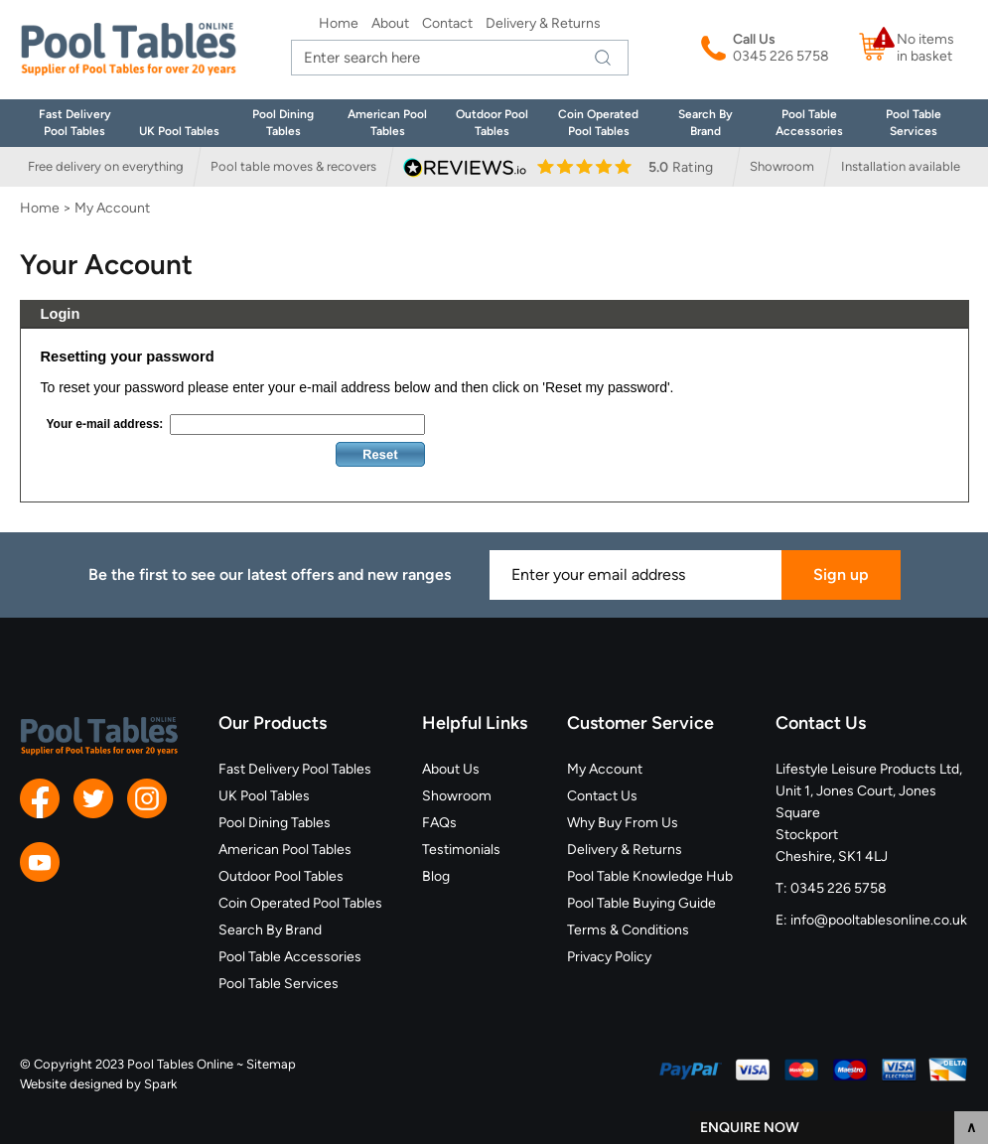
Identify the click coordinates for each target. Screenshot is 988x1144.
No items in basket (925, 48)
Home (338, 23)
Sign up (841, 574)
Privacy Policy (609, 956)
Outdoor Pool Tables (281, 876)
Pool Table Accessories (289, 956)
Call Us (754, 39)
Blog (436, 876)
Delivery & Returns (543, 23)
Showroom (782, 166)
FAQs (439, 822)
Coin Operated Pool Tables (300, 903)
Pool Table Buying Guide (641, 903)
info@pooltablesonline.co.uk (878, 920)
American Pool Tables (285, 849)
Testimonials (461, 849)
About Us (451, 769)
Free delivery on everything (106, 166)
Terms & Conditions (628, 930)
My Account (604, 769)
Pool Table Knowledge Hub (650, 876)
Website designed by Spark (98, 1083)
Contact (447, 23)
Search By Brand (270, 930)
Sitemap (271, 1064)
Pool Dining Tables (274, 822)
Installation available (900, 166)
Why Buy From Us (622, 822)
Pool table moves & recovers (293, 166)
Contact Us (602, 795)
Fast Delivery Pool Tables (294, 769)
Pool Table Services (278, 983)
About (390, 23)
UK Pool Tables (179, 131)
